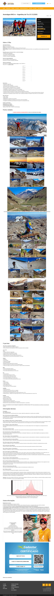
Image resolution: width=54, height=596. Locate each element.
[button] (5, 29)
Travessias (8, 8)
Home (4, 8)
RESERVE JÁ (44, 36)
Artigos (30, 8)
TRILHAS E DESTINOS (14, 584)
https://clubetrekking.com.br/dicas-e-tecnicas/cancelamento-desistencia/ (27, 506)
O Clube (35, 8)
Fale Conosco (40, 8)
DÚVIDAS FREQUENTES (15, 587)
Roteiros (17, 8)
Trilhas (12, 8)
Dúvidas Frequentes (24, 8)
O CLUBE (12, 588)
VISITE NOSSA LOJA (39, 3)
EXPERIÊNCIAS (13, 585)
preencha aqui (13, 56)
